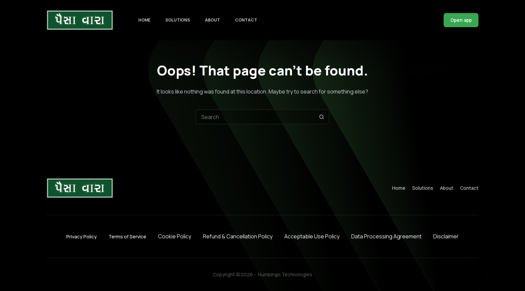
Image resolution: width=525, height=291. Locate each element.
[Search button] (321, 116)
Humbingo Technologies (285, 274)
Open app (461, 20)
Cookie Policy (174, 236)
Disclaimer (446, 236)
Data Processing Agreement (386, 236)
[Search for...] (255, 116)
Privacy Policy (81, 236)
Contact (246, 20)
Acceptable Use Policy (312, 236)
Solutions (177, 20)
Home (144, 20)
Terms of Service (127, 236)
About (212, 20)
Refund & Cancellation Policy (238, 236)
